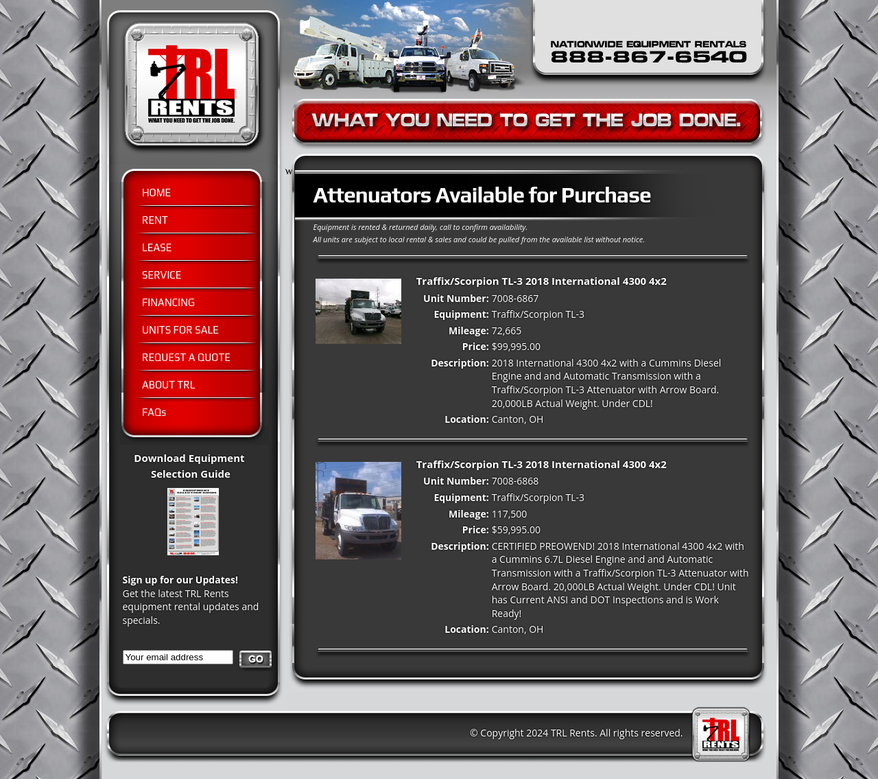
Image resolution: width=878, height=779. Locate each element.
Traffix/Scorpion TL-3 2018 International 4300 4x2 (541, 281)
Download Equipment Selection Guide (201, 473)
